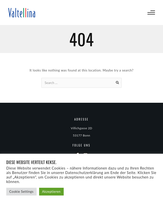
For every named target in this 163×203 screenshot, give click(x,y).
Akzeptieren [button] (51, 192)
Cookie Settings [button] (21, 192)
